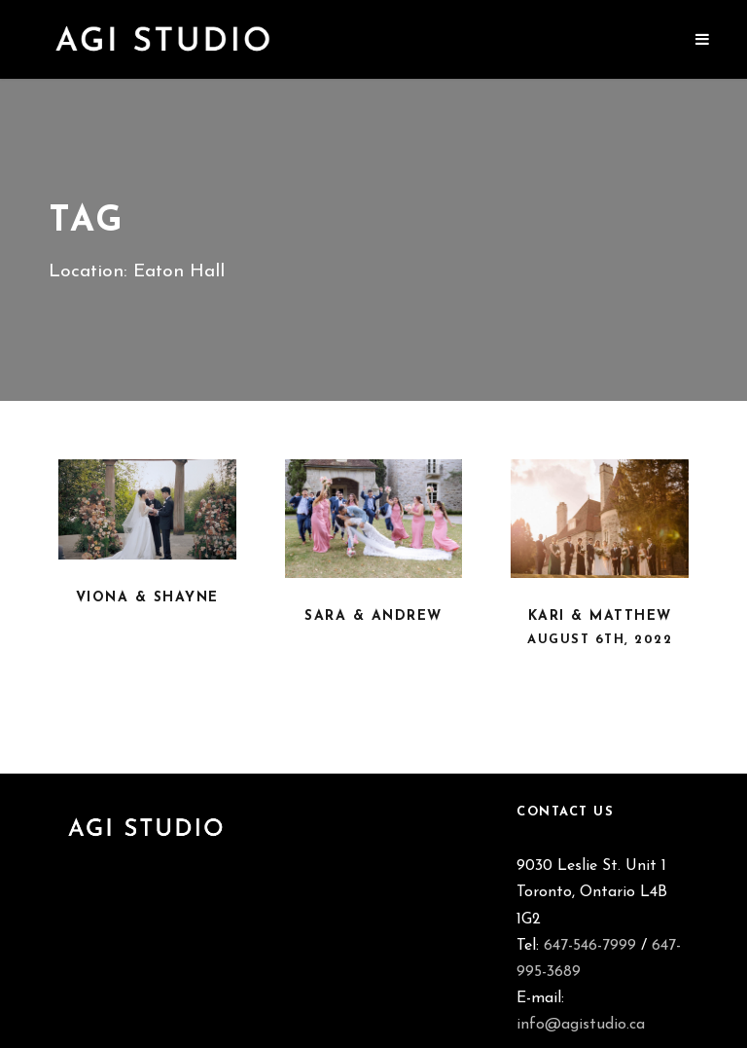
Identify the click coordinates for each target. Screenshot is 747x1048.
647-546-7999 (590, 946)
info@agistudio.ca (580, 1024)
